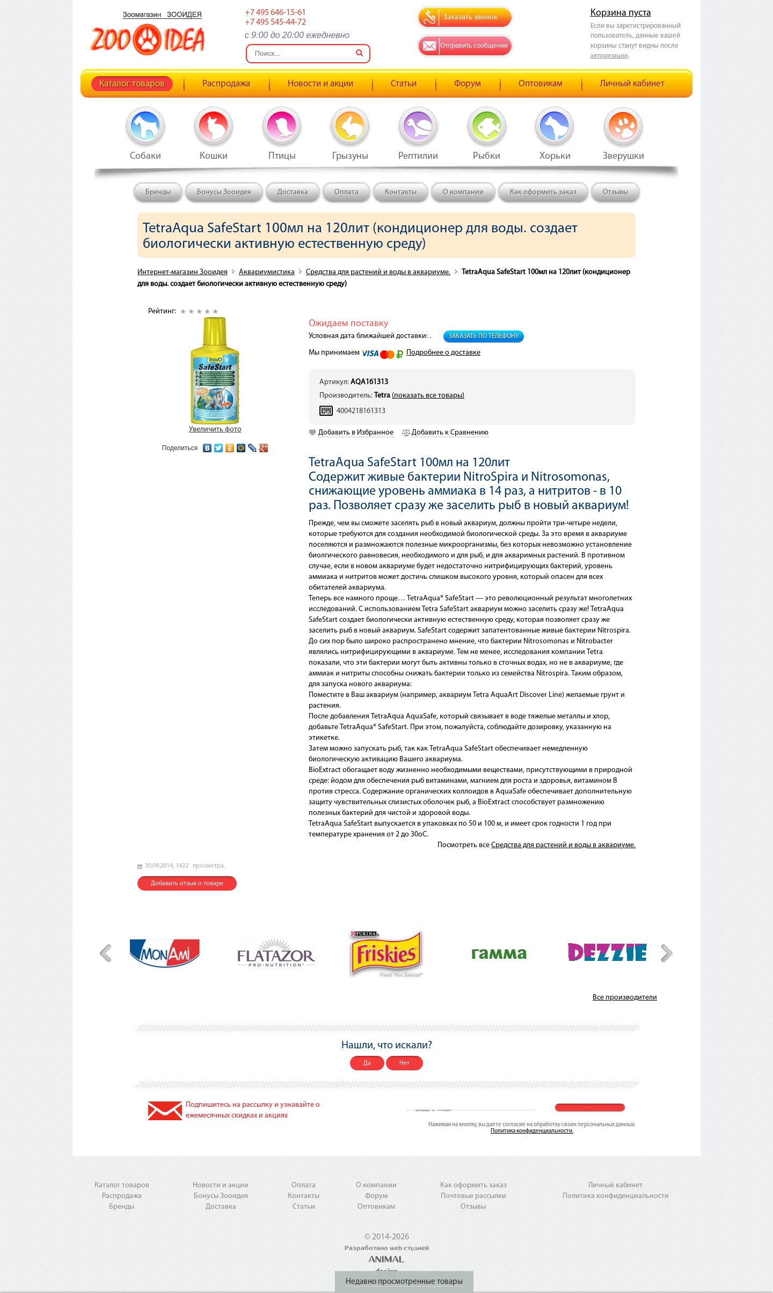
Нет (404, 1063)
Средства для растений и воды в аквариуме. (378, 272)
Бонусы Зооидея (224, 192)
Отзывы (615, 192)
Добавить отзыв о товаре (187, 883)
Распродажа (226, 84)
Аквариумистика (267, 272)
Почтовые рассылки (473, 1196)
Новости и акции (320, 84)
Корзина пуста (620, 13)
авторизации (609, 56)
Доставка (293, 192)
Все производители (625, 998)
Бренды (158, 192)
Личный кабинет (632, 84)
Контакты (401, 192)
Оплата (346, 192)
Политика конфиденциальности (616, 1196)
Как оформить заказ (543, 192)
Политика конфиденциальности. (532, 1131)
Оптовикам (541, 84)
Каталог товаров (132, 84)
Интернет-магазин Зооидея (182, 272)
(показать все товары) (428, 396)
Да (367, 1063)
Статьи (404, 84)
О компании (463, 192)
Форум (467, 84)
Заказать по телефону (484, 336)
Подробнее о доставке (443, 353)
